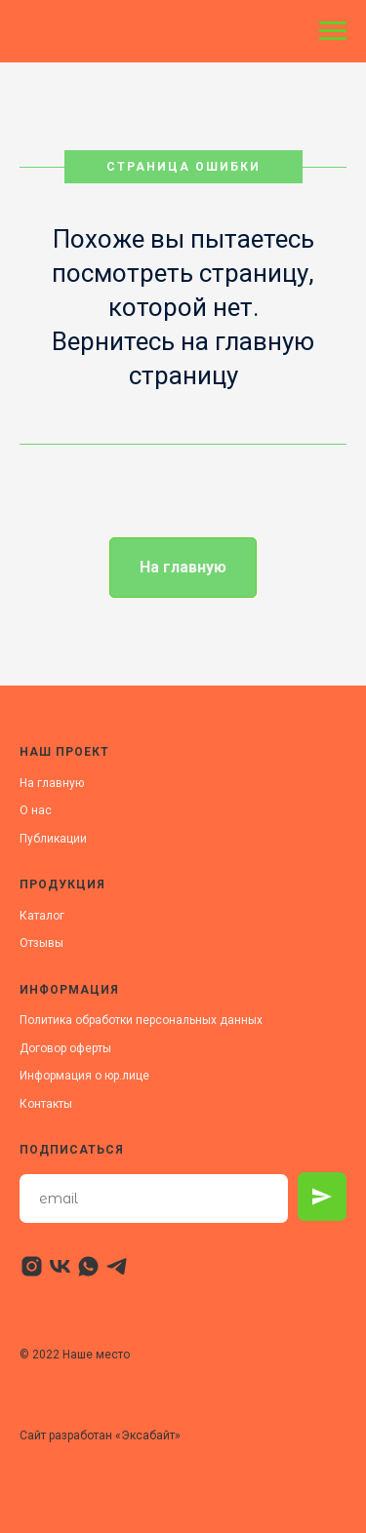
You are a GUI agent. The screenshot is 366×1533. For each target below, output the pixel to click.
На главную (52, 783)
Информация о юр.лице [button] (84, 1075)
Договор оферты (65, 1048)
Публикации (53, 838)
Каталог (42, 916)
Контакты (46, 1104)
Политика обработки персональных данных (141, 1020)
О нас (36, 810)
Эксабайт (148, 1435)
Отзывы (41, 943)
